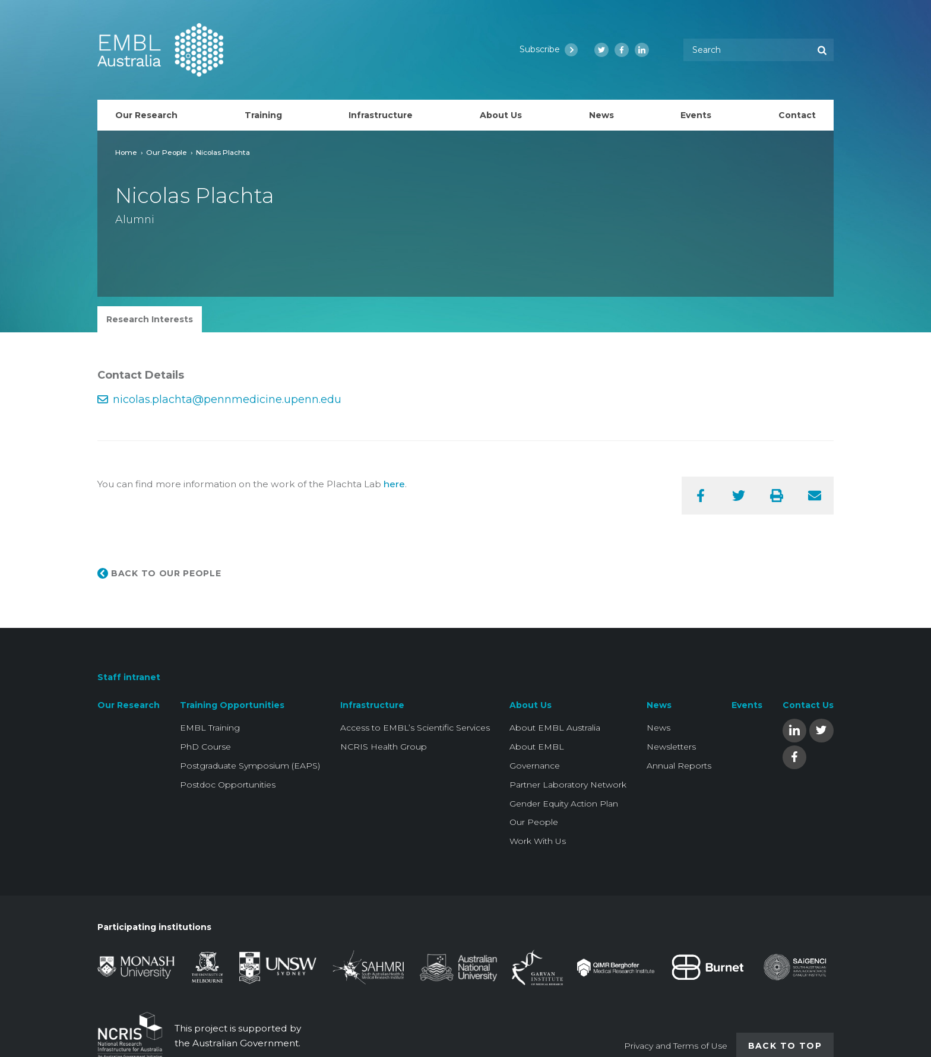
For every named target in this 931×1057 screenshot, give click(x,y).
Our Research (128, 705)
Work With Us (537, 841)
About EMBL (536, 746)
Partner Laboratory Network (567, 784)
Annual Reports (679, 765)
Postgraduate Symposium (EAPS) (250, 765)
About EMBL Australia (554, 727)
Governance (534, 765)
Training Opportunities (232, 705)
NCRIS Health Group (383, 746)
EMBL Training (210, 727)
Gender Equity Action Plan (563, 803)
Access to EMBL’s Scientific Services (415, 727)
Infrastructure (372, 705)
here (394, 484)
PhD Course (205, 746)
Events (747, 705)
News (659, 705)
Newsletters (671, 746)
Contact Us (808, 705)
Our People (166, 152)
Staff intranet (128, 677)
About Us (530, 705)
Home (126, 152)
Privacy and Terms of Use (675, 1045)
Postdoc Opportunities (228, 784)
